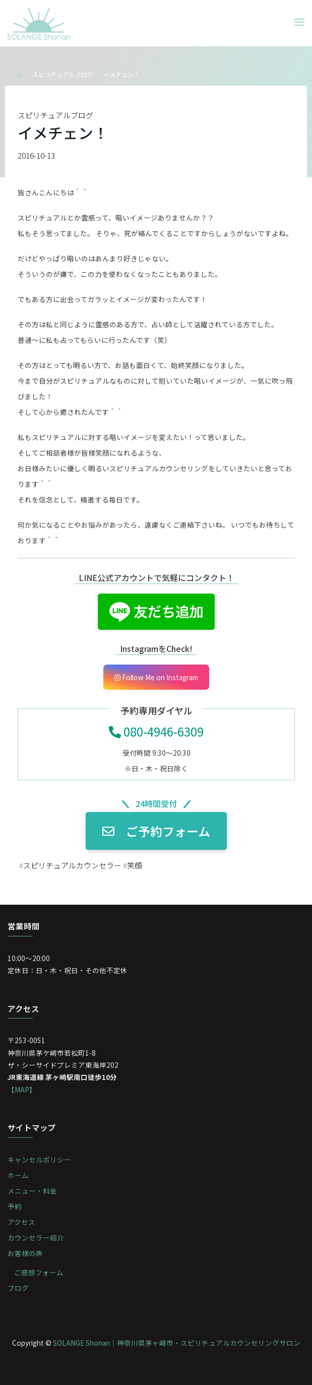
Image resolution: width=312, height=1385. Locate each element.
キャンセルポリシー (39, 1159)
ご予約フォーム (156, 831)
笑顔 (134, 865)
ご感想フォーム (39, 1272)
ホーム (18, 1175)
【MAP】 (22, 1089)
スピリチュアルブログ (62, 74)
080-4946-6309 (156, 731)
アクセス (21, 1222)
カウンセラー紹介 (36, 1237)
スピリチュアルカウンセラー (72, 865)
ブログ (18, 1288)
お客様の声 (25, 1253)
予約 (15, 1206)
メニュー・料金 (32, 1191)
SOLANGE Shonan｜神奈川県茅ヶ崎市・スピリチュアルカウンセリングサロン (176, 1343)
